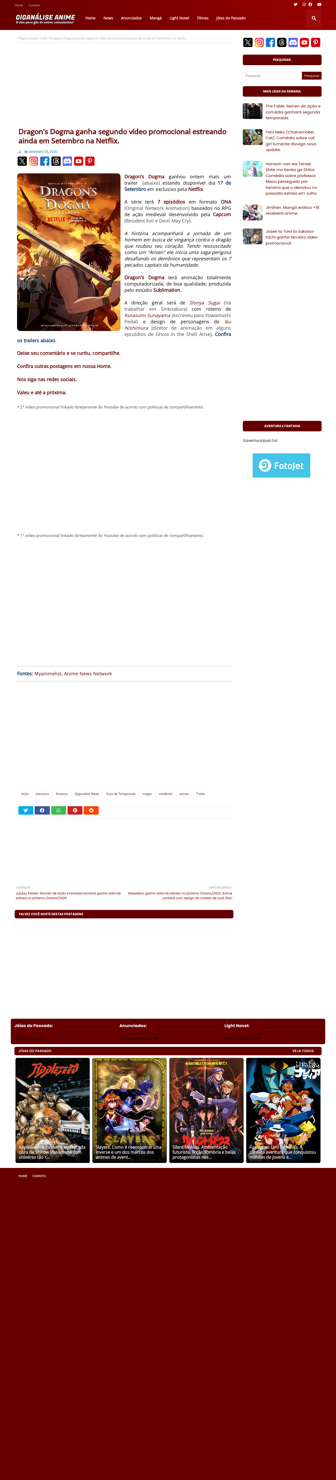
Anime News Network (88, 673)
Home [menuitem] (90, 17)
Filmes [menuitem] (202, 17)
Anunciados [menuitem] (131, 17)
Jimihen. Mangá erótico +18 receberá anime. (292, 210)
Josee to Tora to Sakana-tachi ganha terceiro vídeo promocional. (292, 237)
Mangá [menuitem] (156, 17)
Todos (200, 793)
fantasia (62, 793)
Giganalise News (87, 793)
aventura (42, 793)
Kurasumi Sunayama (147, 315)
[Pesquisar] (272, 76)
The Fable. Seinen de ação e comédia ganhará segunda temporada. (293, 112)
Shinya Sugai (204, 302)
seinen (184, 793)
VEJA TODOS (303, 1050)
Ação (44, 38)
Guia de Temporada (120, 793)
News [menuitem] (108, 17)
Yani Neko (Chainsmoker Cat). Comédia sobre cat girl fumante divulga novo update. (291, 141)
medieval (165, 793)
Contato (34, 5)
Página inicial (28, 38)
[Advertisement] (124, 87)
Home (18, 5)
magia (147, 793)
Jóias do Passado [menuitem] (230, 17)
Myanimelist (47, 673)
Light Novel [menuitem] (179, 17)
